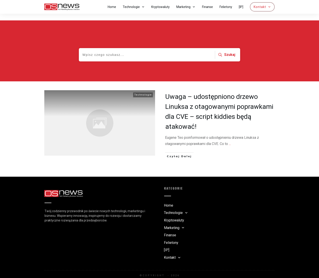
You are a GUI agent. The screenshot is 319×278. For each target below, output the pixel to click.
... (230, 137)
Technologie (143, 88)
